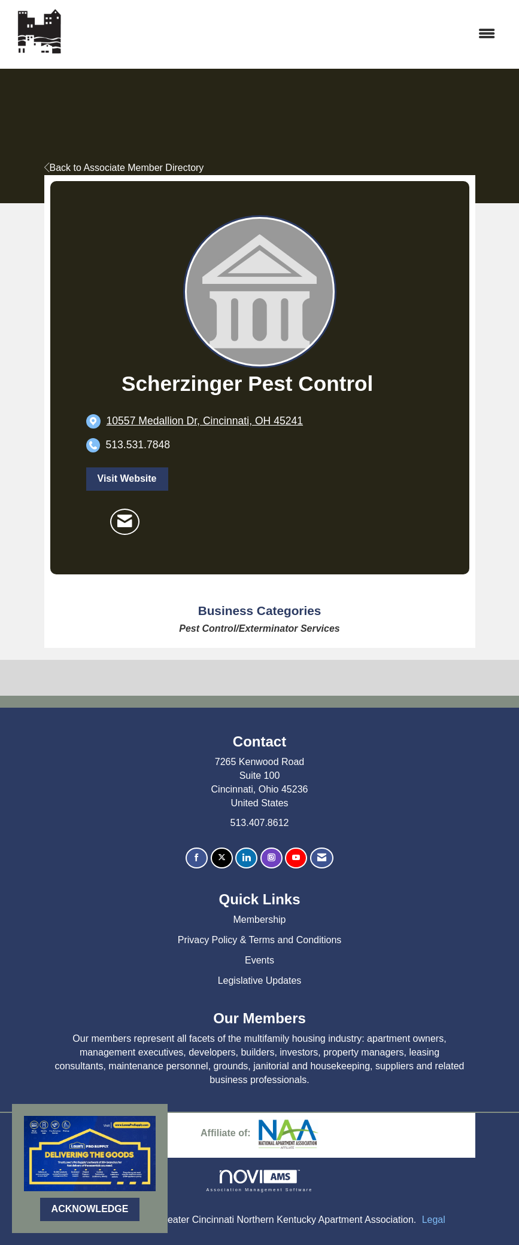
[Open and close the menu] (287, 34)
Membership (259, 919)
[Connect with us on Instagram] (271, 858)
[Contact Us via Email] (321, 858)
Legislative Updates (260, 980)
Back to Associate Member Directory (124, 168)
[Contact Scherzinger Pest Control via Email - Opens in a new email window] (124, 522)
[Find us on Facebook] (197, 858)
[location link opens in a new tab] (205, 421)
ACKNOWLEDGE (90, 1209)
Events (259, 960)
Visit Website (127, 478)
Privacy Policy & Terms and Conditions (260, 940)
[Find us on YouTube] (296, 858)
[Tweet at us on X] (222, 858)
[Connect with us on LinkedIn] (246, 858)
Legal (433, 1220)
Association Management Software (259, 1181)
